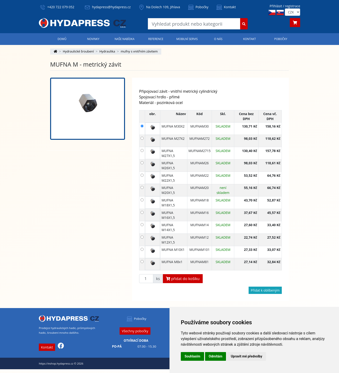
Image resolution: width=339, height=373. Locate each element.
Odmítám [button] (215, 356)
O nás (218, 39)
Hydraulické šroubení (78, 51)
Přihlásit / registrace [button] (285, 6)
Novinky (93, 39)
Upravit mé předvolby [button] (246, 356)
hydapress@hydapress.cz (111, 7)
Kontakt (225, 7)
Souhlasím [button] (192, 356)
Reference (155, 39)
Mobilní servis (187, 39)
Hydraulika (107, 51)
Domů (62, 39)
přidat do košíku (183, 278)
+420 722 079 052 (60, 7)
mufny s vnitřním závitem (139, 51)
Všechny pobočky (135, 331)
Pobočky (198, 7)
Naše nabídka (124, 39)
